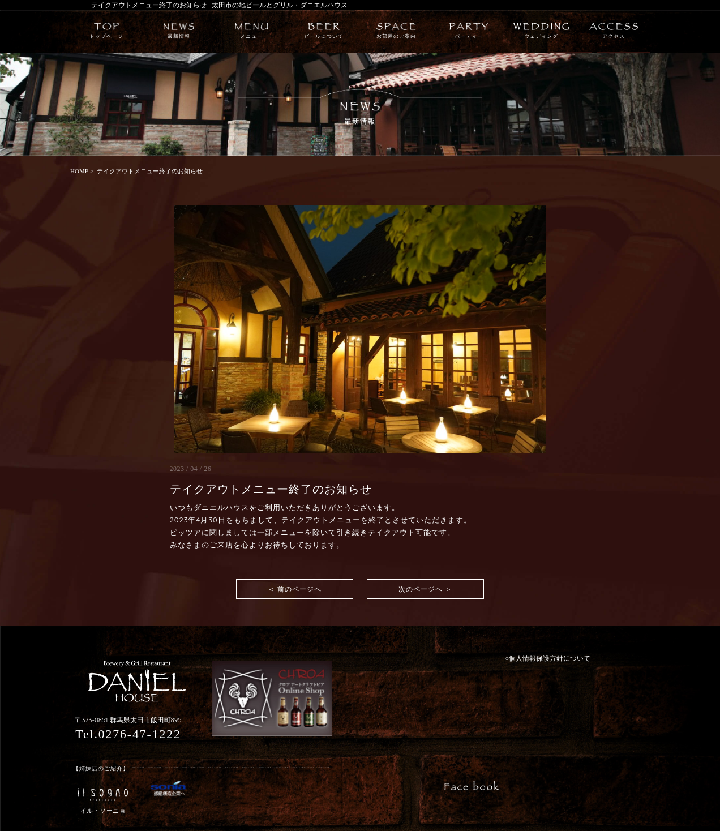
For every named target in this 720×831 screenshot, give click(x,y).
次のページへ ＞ (425, 589)
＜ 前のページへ (295, 589)
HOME (79, 171)
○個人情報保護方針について (547, 658)
